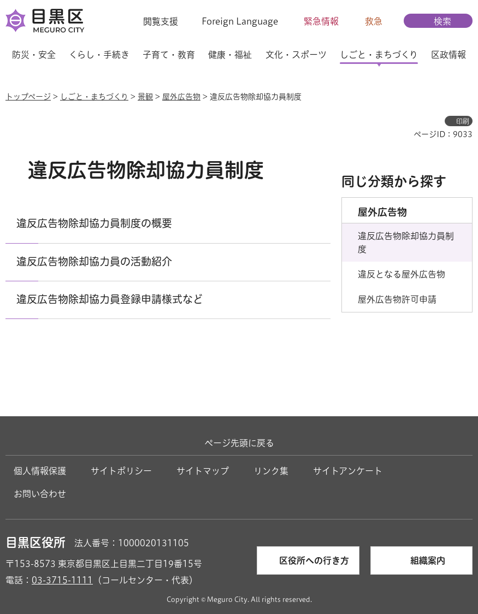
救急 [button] (373, 21)
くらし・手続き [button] (99, 54)
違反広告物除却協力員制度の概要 (94, 223)
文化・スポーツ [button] (296, 54)
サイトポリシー (121, 471)
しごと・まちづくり (94, 97)
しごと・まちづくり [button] (379, 54)
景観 (145, 97)
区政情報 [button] (448, 54)
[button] (153, 21)
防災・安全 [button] (34, 54)
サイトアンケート (347, 471)
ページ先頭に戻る (239, 443)
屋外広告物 (181, 97)
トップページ (28, 97)
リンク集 (270, 471)
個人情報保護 (40, 471)
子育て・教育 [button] (169, 54)
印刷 (462, 121)
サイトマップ (202, 471)
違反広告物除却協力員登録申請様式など (109, 299)
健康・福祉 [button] (230, 54)
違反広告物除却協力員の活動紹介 (94, 261)
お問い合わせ (40, 493)
